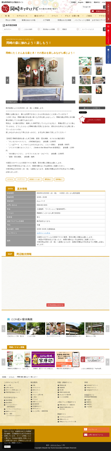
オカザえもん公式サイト (67, 417)
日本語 (73, 2)
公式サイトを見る (43, 233)
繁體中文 (89, 2)
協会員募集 (9, 400)
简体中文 (97, 2)
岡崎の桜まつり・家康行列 (67, 405)
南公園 (61, 390)
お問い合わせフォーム (95, 435)
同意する (7, 446)
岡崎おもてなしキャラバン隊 (68, 421)
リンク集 (8, 385)
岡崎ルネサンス (64, 419)
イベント (35, 392)
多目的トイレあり (34, 179)
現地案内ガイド (37, 406)
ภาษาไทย (105, 2)
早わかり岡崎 (10, 20)
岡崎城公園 (63, 385)
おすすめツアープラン (100, 20)
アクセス (35, 399)
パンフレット (92, 429)
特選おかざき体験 (64, 20)
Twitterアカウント (91, 387)
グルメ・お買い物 (38, 394)
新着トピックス (37, 401)
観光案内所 (36, 404)
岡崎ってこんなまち (108, 34)
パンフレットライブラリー (13, 409)
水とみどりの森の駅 (65, 394)
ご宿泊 (35, 397)
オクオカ (10, 179)
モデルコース (36, 387)
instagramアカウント (92, 390)
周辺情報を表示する (55, 305)
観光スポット (36, 390)
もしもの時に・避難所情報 (40, 411)
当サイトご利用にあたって (13, 390)
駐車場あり (59, 179)
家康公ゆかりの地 (28, 20)
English (80, 2)
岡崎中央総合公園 (65, 392)
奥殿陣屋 (62, 387)
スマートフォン (56, 445)
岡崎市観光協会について (13, 392)
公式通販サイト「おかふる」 (108, 54)
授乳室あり (48, 179)
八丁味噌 (46, 20)
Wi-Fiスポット (37, 408)
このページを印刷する (92, 108)
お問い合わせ (9, 387)
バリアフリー (21, 179)
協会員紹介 (9, 402)
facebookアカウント (92, 385)
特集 (34, 385)
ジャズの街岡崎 (64, 397)
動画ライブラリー (11, 411)
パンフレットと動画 (82, 20)
